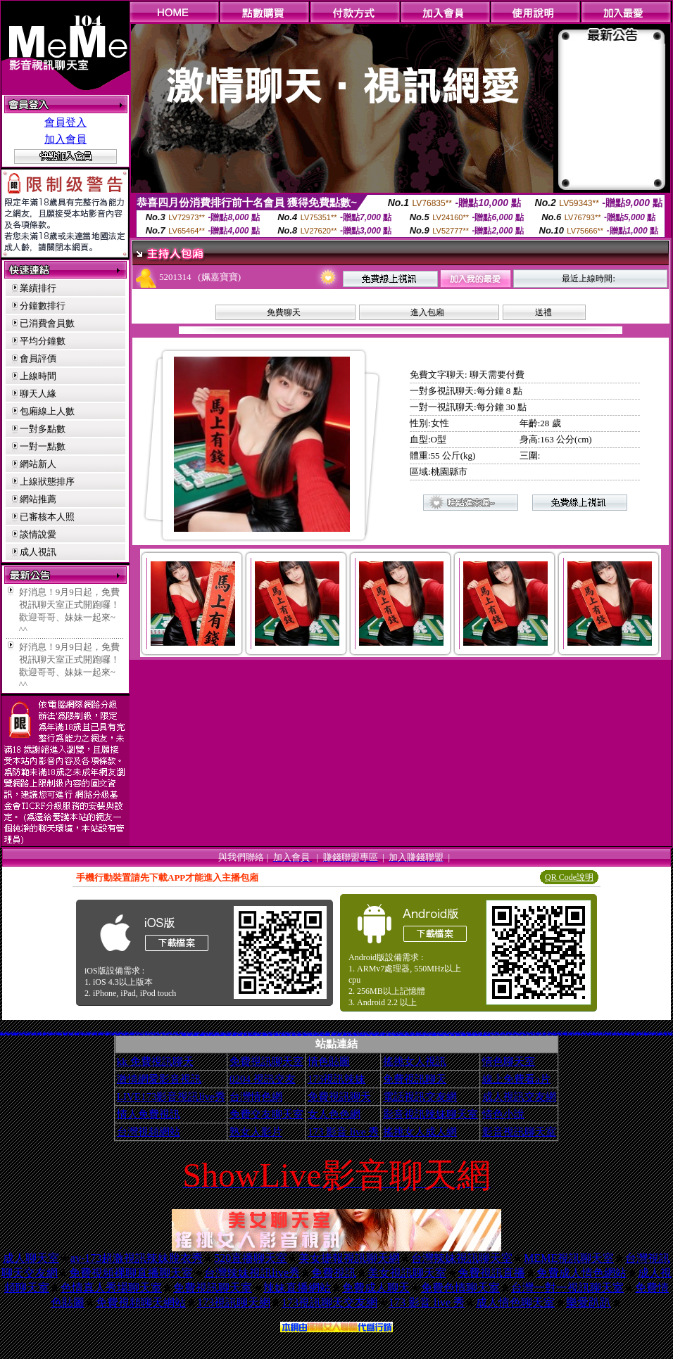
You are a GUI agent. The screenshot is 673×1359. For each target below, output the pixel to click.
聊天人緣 (38, 393)
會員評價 (38, 358)
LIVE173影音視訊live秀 (171, 1096)
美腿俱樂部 (447, 1034)
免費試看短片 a (374, 1034)
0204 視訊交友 (262, 1079)
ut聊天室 (93, 1033)
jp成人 (136, 1033)
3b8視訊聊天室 (356, 1034)
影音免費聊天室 (555, 1033)
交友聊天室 (132, 1033)
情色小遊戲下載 (536, 1033)
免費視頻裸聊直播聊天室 (131, 1273)
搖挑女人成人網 (420, 1131)
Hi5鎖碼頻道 (550, 1033)
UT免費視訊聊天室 (320, 1034)
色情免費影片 (68, 1031)
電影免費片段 (429, 1034)
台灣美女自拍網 (239, 1034)
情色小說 (503, 1114)
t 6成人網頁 (514, 1033)
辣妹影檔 (8, 1033)
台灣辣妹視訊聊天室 (461, 1258)
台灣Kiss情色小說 (543, 1033)
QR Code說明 (569, 877)
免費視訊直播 (491, 1273)
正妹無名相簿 (305, 1034)
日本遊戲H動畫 (495, 1033)
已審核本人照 (47, 516)
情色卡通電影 (284, 1034)
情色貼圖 (329, 1061)
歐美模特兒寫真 (462, 1034)
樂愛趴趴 (588, 1302)
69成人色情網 (151, 1032)
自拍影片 (216, 1033)
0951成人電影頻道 (639, 1033)
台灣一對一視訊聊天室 (567, 1288)
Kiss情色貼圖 (652, 1033)
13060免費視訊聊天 (264, 1034)
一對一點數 (42, 446)
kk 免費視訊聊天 (155, 1061)
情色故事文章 (234, 1034)
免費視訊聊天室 (266, 1061)
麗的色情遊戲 (417, 1034)
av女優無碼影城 (474, 1034)
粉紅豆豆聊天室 (588, 1033)
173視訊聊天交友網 (329, 1302)
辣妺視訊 (480, 1034)
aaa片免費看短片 (363, 1034)
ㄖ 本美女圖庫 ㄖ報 (435, 1034)
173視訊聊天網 (233, 1302)
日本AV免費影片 (350, 1034)
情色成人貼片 (214, 1034)
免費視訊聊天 (414, 1079)
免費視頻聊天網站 (141, 1302)
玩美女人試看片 (84, 1033)
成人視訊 (38, 552)
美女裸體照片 (117, 1033)
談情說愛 (38, 534)
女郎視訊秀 (577, 1033)
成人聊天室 (31, 1258)
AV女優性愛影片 (645, 1033)
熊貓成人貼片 (289, 1034)
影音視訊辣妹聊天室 (430, 1114)
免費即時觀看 (113, 1033)
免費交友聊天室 (266, 1114)
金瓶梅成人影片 (227, 1034)
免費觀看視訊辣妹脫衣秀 (312, 1034)
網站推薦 (38, 499)
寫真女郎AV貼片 (250, 1034)
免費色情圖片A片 (665, 1033)
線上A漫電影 (612, 1033)
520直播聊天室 (250, 1258)
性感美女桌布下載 (43, 1033)
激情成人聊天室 (474, 1032)
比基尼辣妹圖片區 (3, 1033)
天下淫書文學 (74, 1031)
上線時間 (38, 376)
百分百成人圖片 (327, 1034)
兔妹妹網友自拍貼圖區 (221, 1034)
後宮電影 (602, 1033)
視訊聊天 (163, 1033)
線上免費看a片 (516, 1079)
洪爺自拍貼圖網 (338, 1034)
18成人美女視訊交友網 (486, 1034)
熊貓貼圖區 (554, 1031)
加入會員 (65, 139)
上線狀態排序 (47, 481)
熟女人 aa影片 (469, 1034)
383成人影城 (65, 1033)
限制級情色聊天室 (257, 1034)
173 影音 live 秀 (343, 1131)
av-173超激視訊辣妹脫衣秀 (136, 1258)
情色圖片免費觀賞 (502, 1033)
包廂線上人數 (47, 411)
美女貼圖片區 (60, 1033)
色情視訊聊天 (369, 1034)
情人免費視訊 (148, 1114)
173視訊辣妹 (337, 1079)
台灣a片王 (173, 1033)
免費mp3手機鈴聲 (584, 1031)
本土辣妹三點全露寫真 (596, 1033)
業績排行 (38, 288)
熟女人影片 (255, 1131)
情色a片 (88, 1033)
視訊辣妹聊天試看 (169, 1032)
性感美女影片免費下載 (435, 1032)
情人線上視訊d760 (381, 1034)
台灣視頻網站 (148, 1131)
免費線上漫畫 (344, 1034)
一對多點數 (42, 428)
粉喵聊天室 (452, 1034)
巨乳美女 (55, 1033)
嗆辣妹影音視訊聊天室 (630, 1033)
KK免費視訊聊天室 (195, 1034)
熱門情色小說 (624, 1033)
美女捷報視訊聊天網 (349, 1258)
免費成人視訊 (19, 1031)
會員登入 (65, 122)
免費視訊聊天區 (508, 1033)
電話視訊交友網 (420, 1096)
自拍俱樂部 (270, 1034)
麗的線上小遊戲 (141, 1033)
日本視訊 (142, 1031)
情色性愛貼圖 (189, 1034)
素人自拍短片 (567, 1033)
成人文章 (122, 1033)
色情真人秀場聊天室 (111, 1288)
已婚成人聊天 (127, 1033)
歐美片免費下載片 (411, 1034)
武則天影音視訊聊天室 (346, 1033)
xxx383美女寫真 (120, 1032)
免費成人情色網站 (581, 1273)
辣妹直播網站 (297, 1288)
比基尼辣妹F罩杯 (317, 1033)
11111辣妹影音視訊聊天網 (15, 1033)
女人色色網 (334, 1114)
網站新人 (38, 464)
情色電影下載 (300, 1034)
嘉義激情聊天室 (530, 1033)
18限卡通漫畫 (208, 1034)
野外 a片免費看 (422, 1034)
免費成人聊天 (376, 1288)
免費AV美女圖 (384, 1033)
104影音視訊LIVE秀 (157, 1033)
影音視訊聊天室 (519, 1131)
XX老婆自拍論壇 (202, 1034)
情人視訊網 (10, 1032)
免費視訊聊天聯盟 (618, 1033)
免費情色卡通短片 (71, 1033)
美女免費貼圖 (294, 1034)
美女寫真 (21, 1033)
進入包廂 (427, 312)
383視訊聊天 (503, 1032)
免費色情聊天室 (460, 1288)
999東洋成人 (457, 1034)
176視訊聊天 (333, 1034)
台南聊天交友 (519, 1033)
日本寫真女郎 (561, 1033)
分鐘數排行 (42, 305)
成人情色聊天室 (515, 1302)
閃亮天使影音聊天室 (658, 1033)
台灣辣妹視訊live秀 (252, 1273)
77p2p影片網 (107, 1033)
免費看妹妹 (150, 1033)
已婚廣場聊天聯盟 (247, 1031)
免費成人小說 (525, 1033)
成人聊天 (32, 1033)
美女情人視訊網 (583, 1033)
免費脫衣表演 (36, 1033)
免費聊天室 (244, 1034)
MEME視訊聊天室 (569, 1258)
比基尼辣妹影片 (167, 1033)
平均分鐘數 (42, 341)
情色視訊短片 (97, 1033)
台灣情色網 (255, 1096)
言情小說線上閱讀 (404, 1034)
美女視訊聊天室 (406, 1273)
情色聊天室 (508, 1061)
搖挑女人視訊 (414, 1061)
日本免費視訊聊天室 (277, 1034)
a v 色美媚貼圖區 (442, 1034)
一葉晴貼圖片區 (77, 1033)
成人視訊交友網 (519, 1096)
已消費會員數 (47, 323)
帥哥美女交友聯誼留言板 (396, 1034)
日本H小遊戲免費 (388, 1034)
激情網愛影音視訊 (159, 1079)
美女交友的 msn (22, 1032)
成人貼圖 (102, 1033)
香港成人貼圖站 (572, 1033)
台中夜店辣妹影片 (50, 1033)
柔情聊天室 (606, 1033)
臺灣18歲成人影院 (256, 1032)
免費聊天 (284, 312)
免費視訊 (333, 1273)
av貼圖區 (145, 1033)
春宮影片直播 (178, 1033)
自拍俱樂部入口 (27, 1033)
